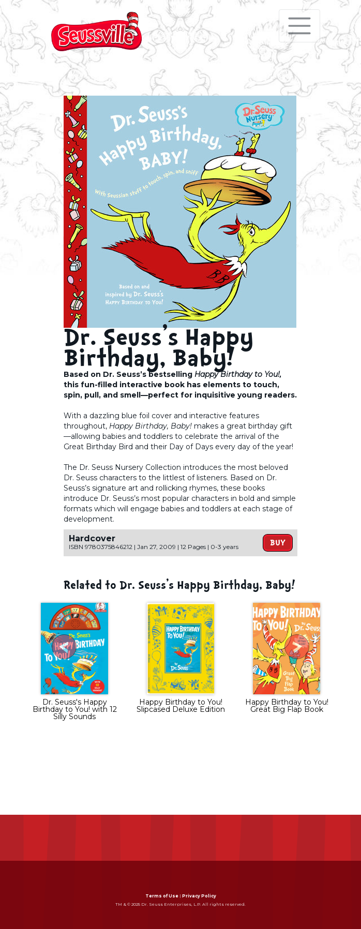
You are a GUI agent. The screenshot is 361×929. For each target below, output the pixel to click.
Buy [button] (277, 543)
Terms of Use (161, 895)
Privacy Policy (199, 895)
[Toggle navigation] (299, 25)
